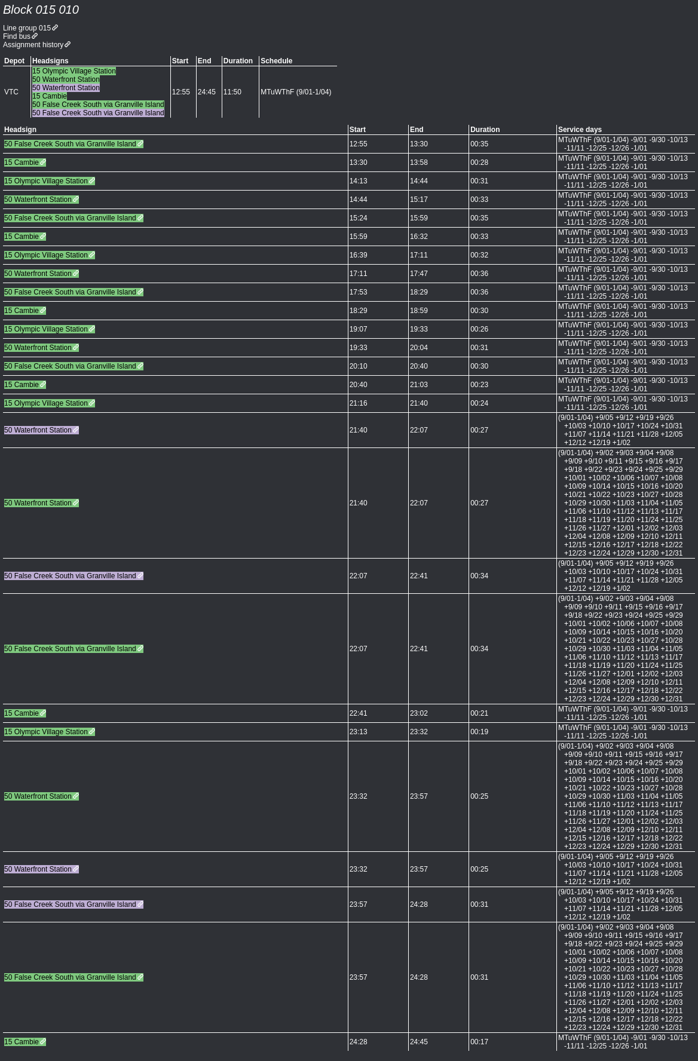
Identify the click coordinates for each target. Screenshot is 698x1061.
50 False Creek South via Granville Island (70, 144)
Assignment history (33, 45)
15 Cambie (21, 162)
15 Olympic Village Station (46, 181)
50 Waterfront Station (38, 199)
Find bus (16, 36)
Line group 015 (27, 28)
